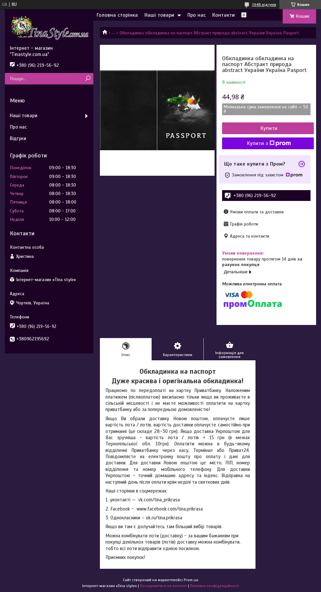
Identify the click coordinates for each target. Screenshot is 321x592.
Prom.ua (191, 580)
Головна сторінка (117, 15)
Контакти (223, 15)
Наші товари (159, 15)
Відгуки (18, 138)
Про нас (196, 15)
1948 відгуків (264, 4)
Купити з (269, 143)
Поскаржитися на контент (163, 585)
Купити (268, 128)
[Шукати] (87, 78)
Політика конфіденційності (214, 585)
